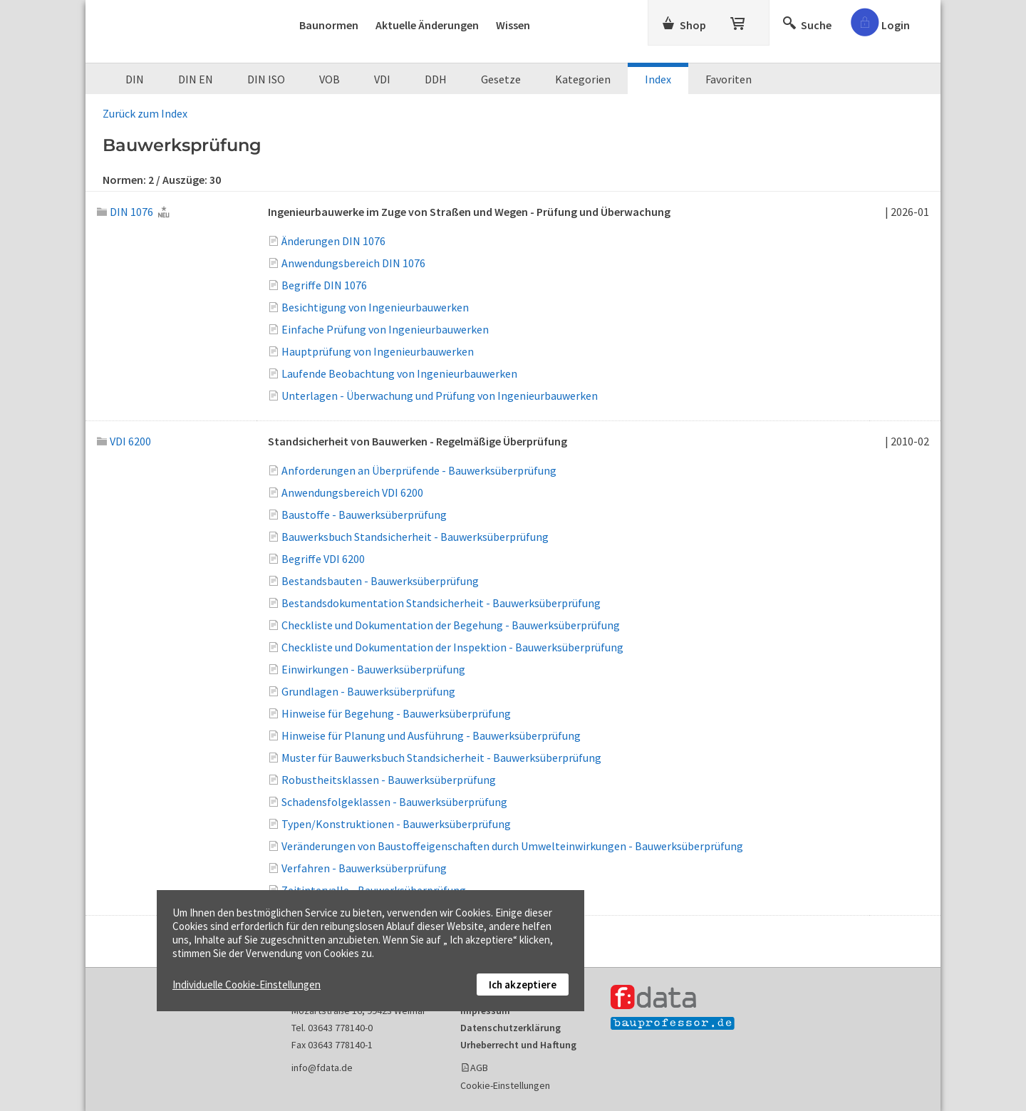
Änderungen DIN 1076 (333, 241)
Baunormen (328, 25)
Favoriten (728, 79)
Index (658, 79)
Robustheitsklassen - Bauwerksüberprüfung (388, 779)
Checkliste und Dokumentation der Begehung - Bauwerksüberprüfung (450, 625)
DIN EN (195, 79)
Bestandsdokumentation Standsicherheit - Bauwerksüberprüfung (441, 603)
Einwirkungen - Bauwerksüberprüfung (373, 669)
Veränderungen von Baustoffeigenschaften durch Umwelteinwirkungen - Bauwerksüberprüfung (512, 846)
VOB (329, 79)
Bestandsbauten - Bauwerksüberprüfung (380, 581)
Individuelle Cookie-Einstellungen (246, 984)
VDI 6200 (124, 441)
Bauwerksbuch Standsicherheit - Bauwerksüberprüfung (415, 536)
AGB (479, 1067)
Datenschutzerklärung (510, 1027)
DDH (436, 79)
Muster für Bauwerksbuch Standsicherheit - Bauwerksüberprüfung (441, 757)
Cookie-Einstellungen (505, 1085)
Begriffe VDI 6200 (323, 559)
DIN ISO (266, 79)
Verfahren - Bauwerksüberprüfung (364, 868)
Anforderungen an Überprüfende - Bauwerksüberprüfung (418, 470)
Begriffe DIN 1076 (324, 285)
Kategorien (583, 79)
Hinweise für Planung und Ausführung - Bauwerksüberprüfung (431, 735)
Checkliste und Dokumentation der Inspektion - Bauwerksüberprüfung (452, 647)
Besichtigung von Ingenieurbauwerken (375, 307)
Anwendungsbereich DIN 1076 (353, 263)
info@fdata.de (322, 1067)
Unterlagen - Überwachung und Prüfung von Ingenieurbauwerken (439, 395)
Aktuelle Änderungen (427, 25)
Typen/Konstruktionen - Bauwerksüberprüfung (396, 824)
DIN (134, 79)
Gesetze (501, 79)
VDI (382, 79)
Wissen (513, 25)
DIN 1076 (125, 212)
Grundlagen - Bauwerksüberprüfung (368, 691)
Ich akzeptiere (522, 984)
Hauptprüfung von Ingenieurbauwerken (377, 351)
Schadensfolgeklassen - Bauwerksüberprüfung (394, 802)
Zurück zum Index (145, 113)
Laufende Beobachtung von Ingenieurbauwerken (399, 373)
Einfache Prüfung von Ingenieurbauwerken (385, 329)
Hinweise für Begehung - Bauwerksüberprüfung (396, 713)
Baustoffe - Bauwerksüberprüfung (364, 514)
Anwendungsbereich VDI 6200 (352, 492)
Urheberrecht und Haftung (518, 1044)
